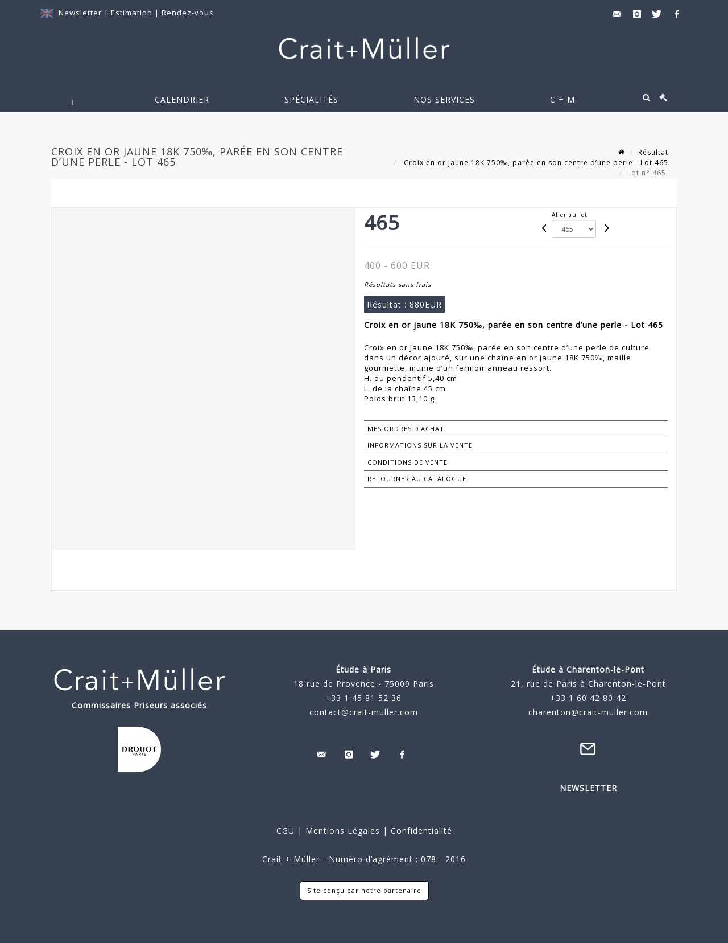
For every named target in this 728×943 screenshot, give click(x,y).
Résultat (653, 152)
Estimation (133, 12)
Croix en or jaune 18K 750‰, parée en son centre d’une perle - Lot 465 (535, 162)
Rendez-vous (188, 12)
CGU (285, 830)
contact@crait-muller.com (363, 712)
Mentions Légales (342, 830)
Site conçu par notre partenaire (364, 890)
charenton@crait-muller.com (588, 712)
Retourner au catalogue (416, 478)
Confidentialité (420, 830)
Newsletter (80, 12)
